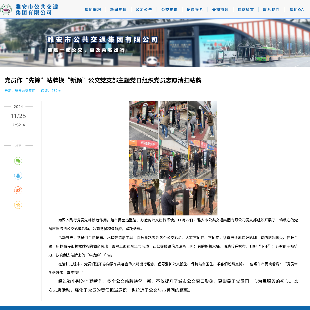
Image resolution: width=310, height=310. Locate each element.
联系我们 (271, 9)
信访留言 (246, 9)
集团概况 (93, 9)
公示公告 (144, 9)
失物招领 (220, 9)
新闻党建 (118, 9)
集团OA (297, 9)
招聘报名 (195, 9)
